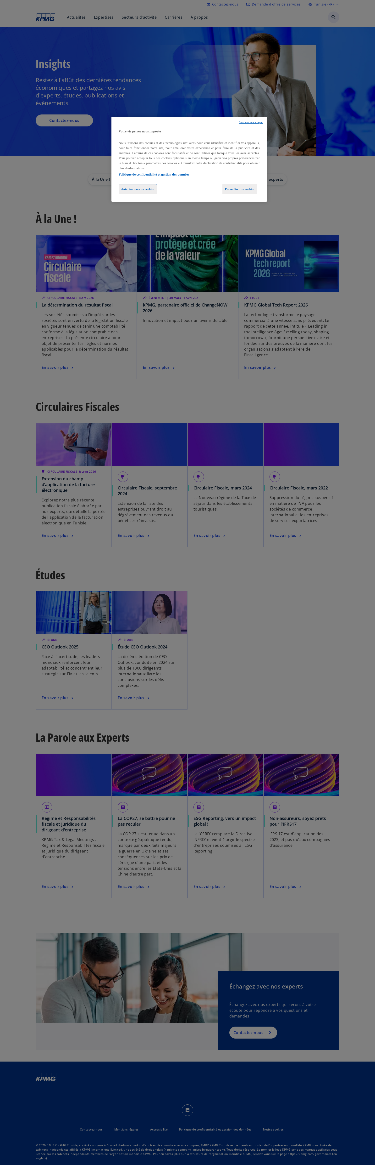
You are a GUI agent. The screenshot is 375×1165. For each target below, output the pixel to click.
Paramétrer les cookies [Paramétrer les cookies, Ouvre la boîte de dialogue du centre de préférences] (239, 189)
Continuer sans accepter (251, 122)
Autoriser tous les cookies (137, 189)
